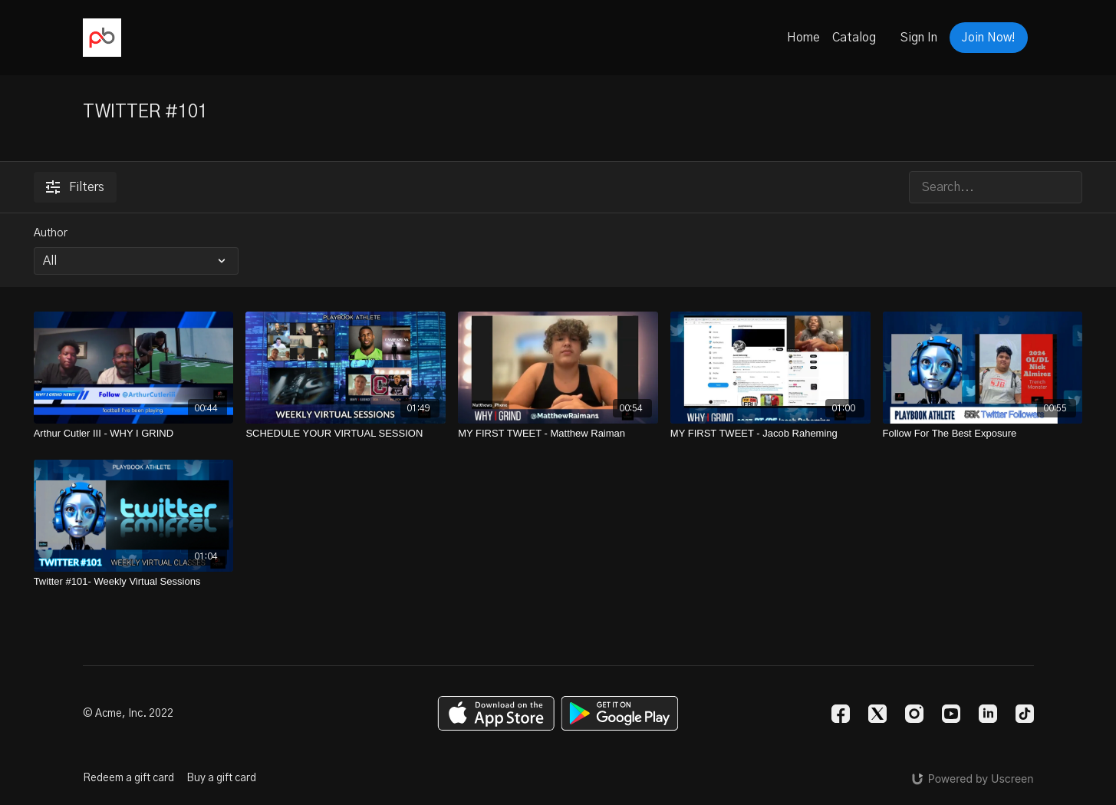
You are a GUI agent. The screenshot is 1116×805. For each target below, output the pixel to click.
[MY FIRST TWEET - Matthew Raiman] (558, 433)
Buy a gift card (221, 778)
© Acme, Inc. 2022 (128, 713)
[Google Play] (620, 713)
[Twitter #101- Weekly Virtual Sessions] (134, 581)
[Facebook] (840, 713)
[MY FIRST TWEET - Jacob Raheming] (770, 433)
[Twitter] (877, 713)
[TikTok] (1025, 713)
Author (50, 233)
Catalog (854, 37)
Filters (75, 187)
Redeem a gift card (128, 778)
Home (803, 37)
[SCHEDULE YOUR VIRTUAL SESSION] (345, 433)
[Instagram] (914, 713)
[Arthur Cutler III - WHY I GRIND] (134, 433)
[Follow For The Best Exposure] (983, 433)
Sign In (918, 37)
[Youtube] (951, 713)
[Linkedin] (988, 713)
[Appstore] (496, 713)
